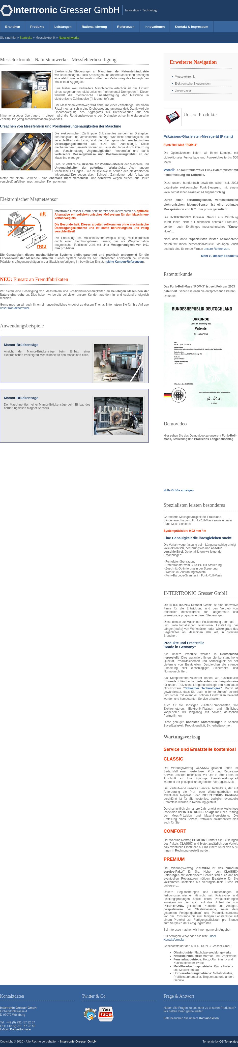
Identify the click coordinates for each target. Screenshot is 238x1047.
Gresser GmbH (66, 10)
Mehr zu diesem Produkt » (219, 256)
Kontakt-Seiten (209, 1018)
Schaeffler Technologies (202, 688)
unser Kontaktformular (14, 308)
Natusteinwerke (69, 37)
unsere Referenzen (216, 249)
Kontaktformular (20, 1029)
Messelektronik (185, 76)
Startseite (26, 37)
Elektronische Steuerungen (192, 83)
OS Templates (228, 1041)
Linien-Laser (183, 90)
